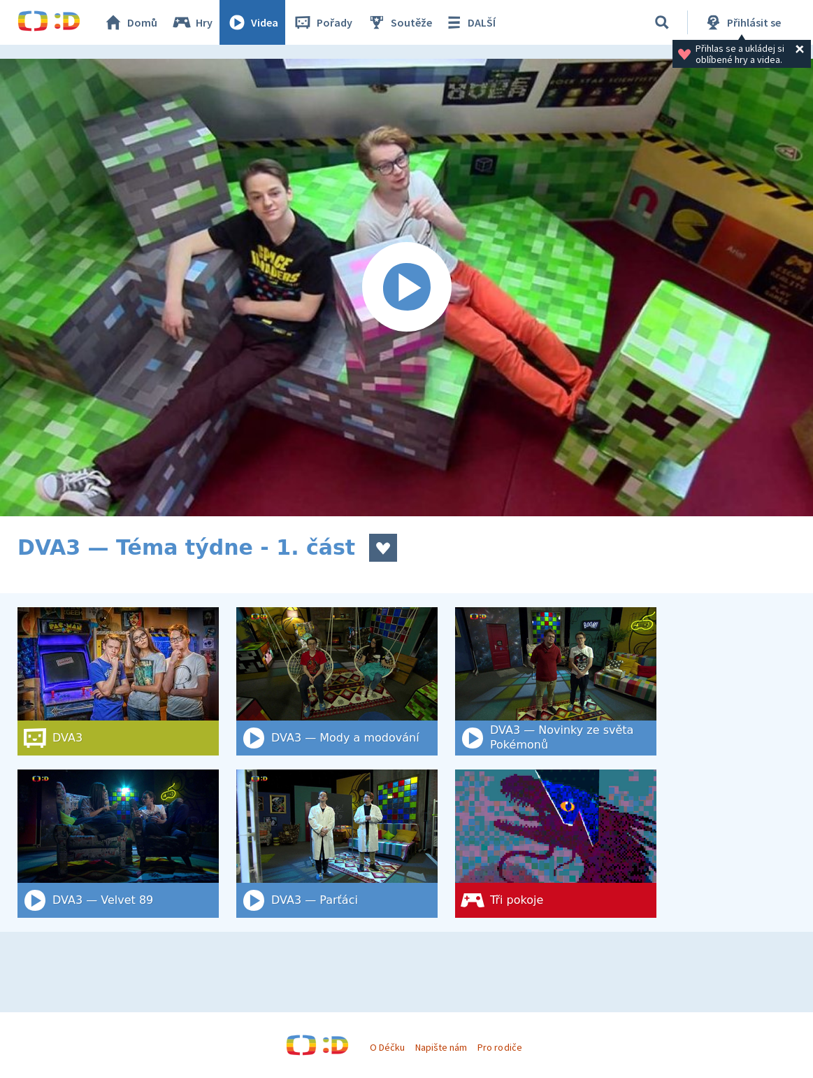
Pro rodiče (499, 1047)
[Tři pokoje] (555, 844)
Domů (130, 22)
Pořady (322, 22)
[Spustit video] (406, 287)
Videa (252, 22)
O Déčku (387, 1047)
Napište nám (441, 1047)
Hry (192, 22)
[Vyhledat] (662, 22)
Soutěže (399, 22)
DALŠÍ (469, 22)
